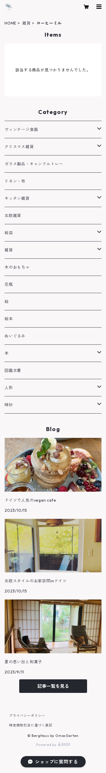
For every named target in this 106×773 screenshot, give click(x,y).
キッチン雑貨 (17, 198)
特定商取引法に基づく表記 (31, 725)
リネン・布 (15, 181)
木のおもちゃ (17, 267)
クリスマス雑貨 (19, 146)
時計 (9, 404)
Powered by (53, 745)
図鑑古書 (13, 370)
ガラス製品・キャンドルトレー (34, 163)
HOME (10, 23)
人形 (9, 387)
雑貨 (26, 23)
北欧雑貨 (13, 215)
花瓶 (9, 284)
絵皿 (9, 232)
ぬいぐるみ (15, 336)
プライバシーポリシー (27, 715)
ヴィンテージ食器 (21, 129)
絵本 (9, 318)
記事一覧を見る (53, 686)
